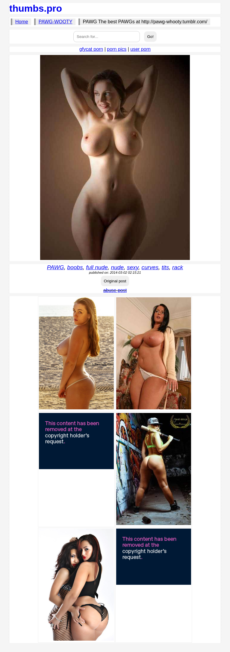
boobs (75, 267)
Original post (115, 281)
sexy (132, 267)
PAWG (55, 267)
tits (165, 267)
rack (177, 267)
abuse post (115, 290)
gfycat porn (91, 49)
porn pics (116, 49)
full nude (97, 267)
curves (150, 267)
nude (117, 267)
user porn (140, 49)
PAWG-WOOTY (55, 21)
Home (21, 21)
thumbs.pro (35, 8)
